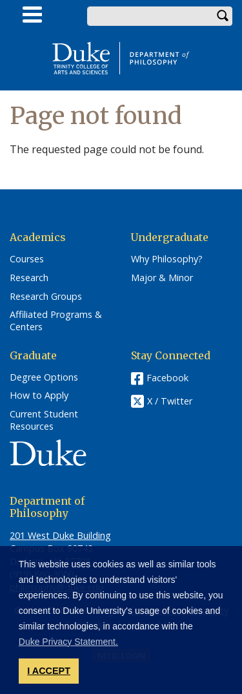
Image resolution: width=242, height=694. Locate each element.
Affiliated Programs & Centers (56, 321)
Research (29, 278)
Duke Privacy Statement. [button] (68, 641)
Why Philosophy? (167, 259)
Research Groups (46, 296)
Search (222, 16)
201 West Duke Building (60, 535)
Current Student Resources (44, 420)
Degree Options (44, 377)
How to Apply (39, 395)
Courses (27, 259)
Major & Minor (162, 278)
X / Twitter (169, 401)
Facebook (167, 378)
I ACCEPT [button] (48, 671)
